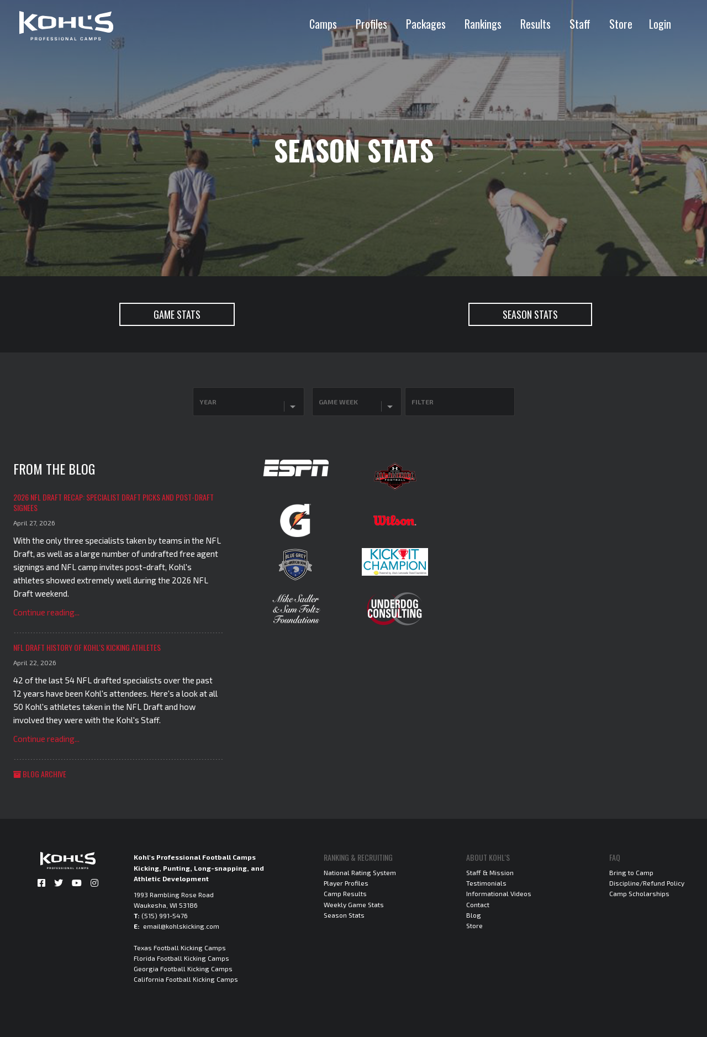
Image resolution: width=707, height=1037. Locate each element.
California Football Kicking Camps (186, 979)
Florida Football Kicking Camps (181, 958)
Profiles (371, 23)
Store (620, 23)
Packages (426, 23)
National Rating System (360, 872)
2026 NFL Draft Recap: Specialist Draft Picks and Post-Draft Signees (113, 502)
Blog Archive (39, 774)
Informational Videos (498, 893)
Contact (477, 904)
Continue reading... (46, 612)
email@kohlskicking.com (181, 926)
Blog (473, 915)
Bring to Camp (631, 872)
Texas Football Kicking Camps (180, 947)
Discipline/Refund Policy (646, 883)
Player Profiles (346, 883)
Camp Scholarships (639, 893)
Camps (323, 23)
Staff (579, 23)
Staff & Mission (490, 872)
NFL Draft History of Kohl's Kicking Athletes (87, 647)
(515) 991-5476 (164, 915)
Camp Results (345, 893)
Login (660, 23)
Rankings (483, 23)
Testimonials (486, 883)
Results (535, 23)
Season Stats (344, 915)
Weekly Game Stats (354, 904)
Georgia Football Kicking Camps (183, 968)
